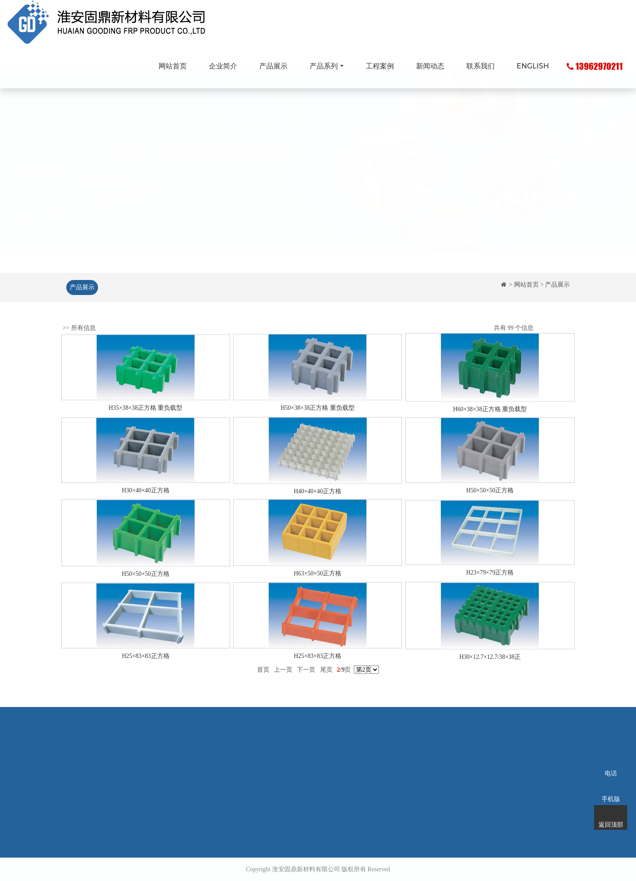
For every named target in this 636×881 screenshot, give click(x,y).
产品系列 (324, 66)
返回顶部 (610, 813)
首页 (263, 677)
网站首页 (173, 66)
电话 (610, 762)
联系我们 (480, 66)
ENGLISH (533, 66)
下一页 (306, 677)
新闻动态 (430, 66)
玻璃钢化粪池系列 (263, 783)
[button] (47, 179)
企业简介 (223, 66)
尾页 (326, 677)
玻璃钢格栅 (253, 757)
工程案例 (380, 66)
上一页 (283, 677)
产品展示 (273, 66)
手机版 (610, 787)
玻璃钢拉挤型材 (260, 770)
